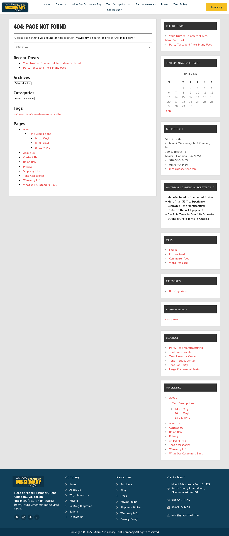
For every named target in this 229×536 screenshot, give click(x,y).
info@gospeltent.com (183, 169)
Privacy (27, 166)
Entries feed (177, 254)
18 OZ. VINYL (42, 147)
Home (47, 4)
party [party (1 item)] (21, 114)
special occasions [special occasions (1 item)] (41, 114)
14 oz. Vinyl (42, 138)
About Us (61, 4)
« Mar (169, 111)
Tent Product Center (182, 361)
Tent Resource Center (182, 356)
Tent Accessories (146, 4)
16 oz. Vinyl (42, 143)
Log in (173, 250)
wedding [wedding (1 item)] (57, 114)
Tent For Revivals (180, 352)
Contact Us (115, 9)
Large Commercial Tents (184, 369)
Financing (216, 7)
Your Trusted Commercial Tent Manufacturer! (52, 63)
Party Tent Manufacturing (186, 348)
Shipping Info (31, 171)
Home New (29, 162)
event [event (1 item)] (16, 114)
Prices (164, 4)
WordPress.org (178, 263)
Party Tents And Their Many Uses (44, 68)
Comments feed (179, 258)
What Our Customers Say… (40, 185)
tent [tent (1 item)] (51, 114)
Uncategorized (178, 291)
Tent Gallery (180, 4)
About (27, 129)
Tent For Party (178, 365)
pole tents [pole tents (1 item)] (29, 114)
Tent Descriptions (118, 4)
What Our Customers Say (86, 4)
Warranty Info (32, 180)
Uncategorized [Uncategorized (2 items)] (171, 319)
